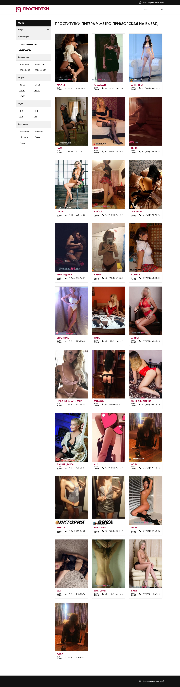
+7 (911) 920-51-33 (114, 215)
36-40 (37, 91)
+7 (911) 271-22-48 (76, 341)
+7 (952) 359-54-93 (76, 531)
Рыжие (37, 137)
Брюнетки (39, 132)
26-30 (22, 91)
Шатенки (24, 137)
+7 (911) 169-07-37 (76, 88)
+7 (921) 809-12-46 (151, 88)
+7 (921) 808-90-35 (151, 215)
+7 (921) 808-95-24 (114, 405)
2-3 (36, 111)
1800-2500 (40, 64)
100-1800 (24, 64)
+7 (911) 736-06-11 (76, 468)
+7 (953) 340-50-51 (151, 278)
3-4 (21, 117)
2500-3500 (25, 70)
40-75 (22, 96)
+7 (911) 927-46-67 (76, 405)
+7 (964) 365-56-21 (151, 152)
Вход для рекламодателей (153, 2)
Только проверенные (28, 44)
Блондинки (24, 132)
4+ (36, 117)
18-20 (22, 85)
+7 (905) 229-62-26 (114, 88)
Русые (22, 143)
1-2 (21, 111)
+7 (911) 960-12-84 (76, 594)
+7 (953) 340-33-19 (114, 531)
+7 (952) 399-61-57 (114, 341)
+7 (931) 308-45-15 (151, 341)
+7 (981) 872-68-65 (114, 152)
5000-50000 (40, 70)
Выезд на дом (25, 50)
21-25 (37, 85)
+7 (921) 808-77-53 (76, 215)
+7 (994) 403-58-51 (76, 152)
